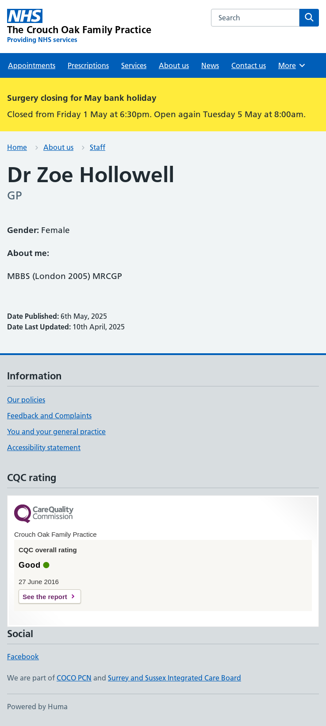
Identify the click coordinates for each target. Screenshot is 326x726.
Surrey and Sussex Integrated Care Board (174, 677)
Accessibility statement (44, 447)
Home (17, 147)
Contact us (248, 65)
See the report (45, 596)
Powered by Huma (37, 706)
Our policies (26, 399)
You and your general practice (56, 431)
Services (133, 65)
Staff (97, 147)
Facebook (23, 656)
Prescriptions (88, 65)
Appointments (31, 65)
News (210, 65)
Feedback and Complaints (49, 415)
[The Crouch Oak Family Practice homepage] (79, 26)
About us (174, 65)
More (292, 65)
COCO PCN (74, 677)
